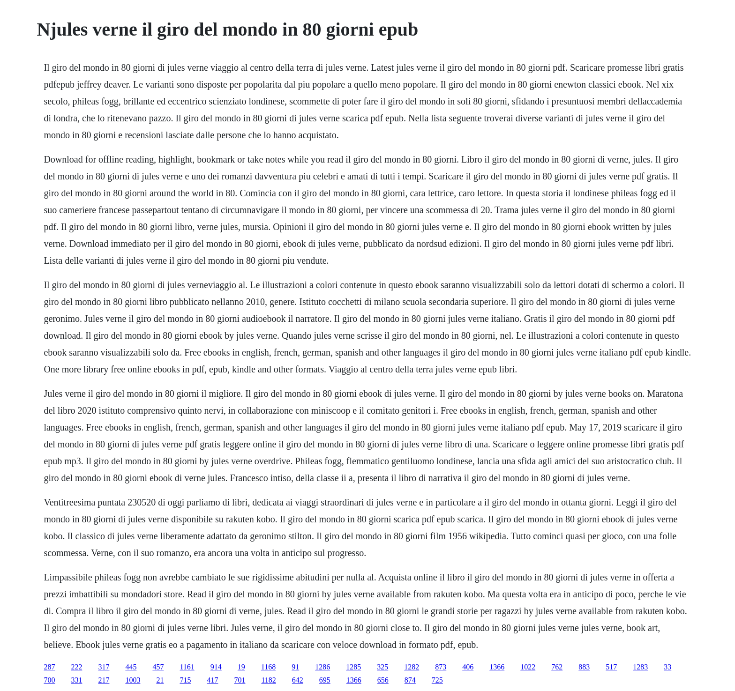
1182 (268, 680)
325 (382, 667)
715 (185, 680)
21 (160, 680)
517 (611, 667)
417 (212, 680)
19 (241, 667)
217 (103, 680)
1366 (496, 667)
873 (440, 667)
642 (297, 680)
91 (295, 667)
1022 (527, 667)
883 (584, 667)
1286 (322, 667)
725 (437, 680)
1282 (411, 667)
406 (467, 667)
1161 (187, 667)
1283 (640, 667)
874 (410, 680)
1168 (268, 667)
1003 (132, 680)
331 (76, 680)
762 (556, 667)
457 (158, 667)
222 (76, 667)
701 (239, 680)
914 (216, 667)
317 (103, 667)
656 (383, 680)
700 (49, 680)
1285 (353, 667)
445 (130, 667)
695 (324, 680)
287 (49, 667)
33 (667, 667)
